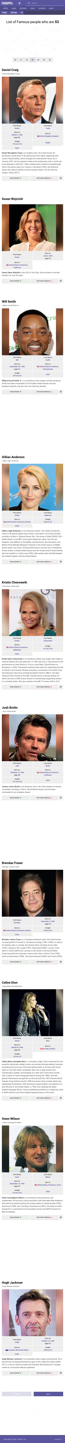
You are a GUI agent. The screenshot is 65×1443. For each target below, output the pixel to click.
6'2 (20, 376)
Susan (17, 257)
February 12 (14, 772)
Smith (48, 360)
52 (27, 60)
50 (15, 60)
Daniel (17, 128)
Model (48, 143)
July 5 (45, 256)
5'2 (51, 522)
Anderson (47, 515)
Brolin (48, 766)
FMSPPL (7, 3)
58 (19, 137)
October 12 (46, 1341)
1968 (20, 135)
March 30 (14, 1047)
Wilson (47, 1177)
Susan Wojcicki (12, 199)
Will (17, 360)
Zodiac (32, 8)
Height (51, 8)
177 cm (15, 782)
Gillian (17, 515)
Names (14, 8)
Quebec (52, 1049)
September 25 (15, 366)
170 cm (15, 1056)
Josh (17, 766)
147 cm (45, 649)
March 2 (15, 135)
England (55, 136)
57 (49, 258)
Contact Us (57, 1439)
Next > (48, 1394)
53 (32, 60)
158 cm (46, 522)
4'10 (51, 649)
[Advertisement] (32, 41)
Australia (11, 1350)
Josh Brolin (10, 707)
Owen (17, 1177)
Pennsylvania (48, 369)
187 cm (15, 376)
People (5, 8)
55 (44, 60)
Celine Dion (10, 982)
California (17, 268)
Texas (59, 1185)
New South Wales (22, 1350)
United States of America (18, 265)
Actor (17, 148)
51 (21, 60)
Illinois (28, 522)
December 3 (45, 921)
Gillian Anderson (13, 457)
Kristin (17, 641)
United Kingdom (46, 136)
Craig (48, 128)
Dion (48, 1041)
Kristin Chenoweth (14, 582)
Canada (46, 1049)
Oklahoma (17, 650)
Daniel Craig (10, 70)
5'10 (20, 144)
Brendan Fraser (12, 863)
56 (50, 60)
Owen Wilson (11, 1118)
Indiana (28, 930)
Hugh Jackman (12, 1282)
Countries (42, 8)
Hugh (17, 1342)
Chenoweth (48, 641)
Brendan (17, 923)
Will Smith (9, 301)
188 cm (46, 1350)
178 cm (15, 144)
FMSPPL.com (22, 1439)
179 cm (15, 1193)
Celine (17, 1041)
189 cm (46, 930)
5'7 (20, 1056)
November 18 (15, 1184)
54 (38, 60)
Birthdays (23, 8)
